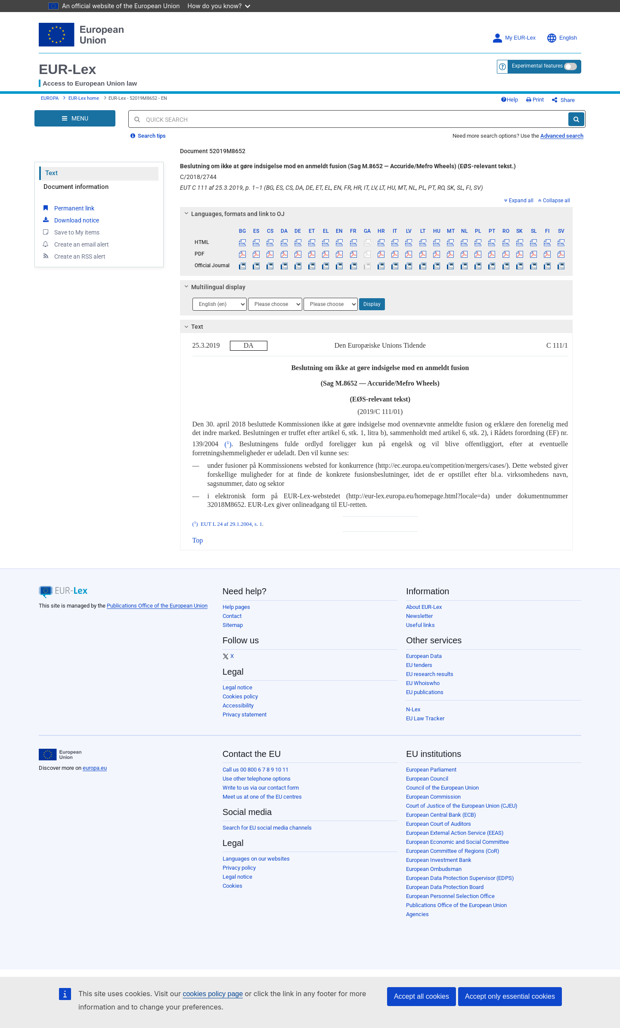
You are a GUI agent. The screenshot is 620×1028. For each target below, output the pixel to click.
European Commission (433, 796)
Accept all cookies (421, 996)
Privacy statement (245, 714)
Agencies (417, 914)
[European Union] (60, 755)
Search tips (148, 136)
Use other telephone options (257, 778)
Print (535, 99)
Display (372, 304)
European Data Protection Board (445, 887)
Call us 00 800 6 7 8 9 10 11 (255, 769)
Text (51, 173)
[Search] (576, 119)
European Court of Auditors (438, 824)
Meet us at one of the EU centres (262, 796)
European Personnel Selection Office (450, 896)
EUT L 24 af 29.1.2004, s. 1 (231, 524)
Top (197, 540)
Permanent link (67, 208)
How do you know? (219, 5)
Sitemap (233, 625)
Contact (232, 616)
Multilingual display (213, 287)
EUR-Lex (67, 69)
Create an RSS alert (73, 256)
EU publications (424, 692)
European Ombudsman (434, 869)
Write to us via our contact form (261, 787)
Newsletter (419, 616)
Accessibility (238, 705)
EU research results (429, 674)
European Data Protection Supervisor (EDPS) (460, 878)
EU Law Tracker (425, 718)
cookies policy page (213, 993)
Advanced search (561, 136)
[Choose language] (219, 304)
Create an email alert (75, 244)
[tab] (376, 213)
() (227, 444)
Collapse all (554, 201)
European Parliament (431, 769)
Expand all (518, 201)
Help (509, 99)
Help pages (236, 607)
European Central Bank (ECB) (441, 815)
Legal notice (237, 687)
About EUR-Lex (424, 607)
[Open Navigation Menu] (74, 118)
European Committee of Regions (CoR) (452, 851)
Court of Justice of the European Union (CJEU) (462, 806)
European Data (424, 656)
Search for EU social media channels (267, 827)
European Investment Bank (438, 860)
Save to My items (70, 232)
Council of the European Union (442, 787)
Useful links (420, 625)
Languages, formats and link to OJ (233, 213)
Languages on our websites (256, 858)
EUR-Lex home (83, 98)
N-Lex (413, 709)
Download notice (70, 220)
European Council (427, 778)
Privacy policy (239, 867)
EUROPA (50, 98)
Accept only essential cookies (510, 996)
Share (563, 100)
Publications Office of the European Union (157, 605)
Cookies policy (240, 696)
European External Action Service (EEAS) (455, 833)
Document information (75, 187)
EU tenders (419, 665)
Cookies (232, 886)
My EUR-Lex (514, 38)
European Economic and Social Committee (457, 842)
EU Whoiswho (423, 683)
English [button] (561, 38)
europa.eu (95, 768)
